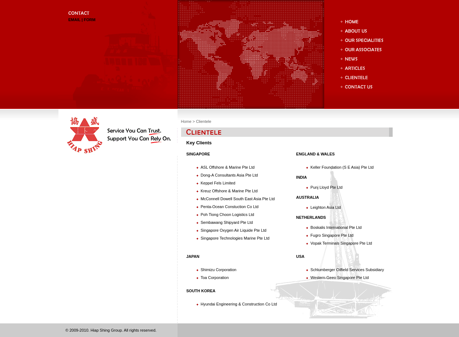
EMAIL (74, 20)
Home (186, 121)
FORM (89, 20)
